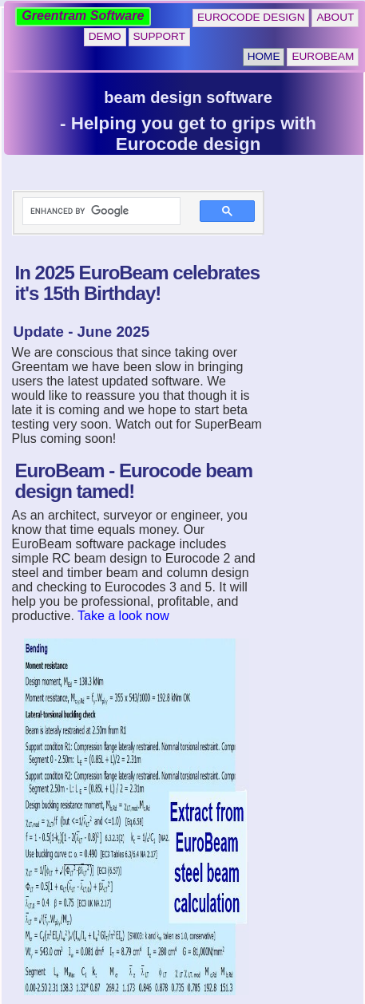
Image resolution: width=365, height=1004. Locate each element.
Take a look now (123, 616)
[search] (92, 211)
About (335, 17)
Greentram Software (83, 15)
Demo (105, 36)
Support (159, 36)
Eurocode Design (250, 17)
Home (264, 56)
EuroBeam (323, 56)
